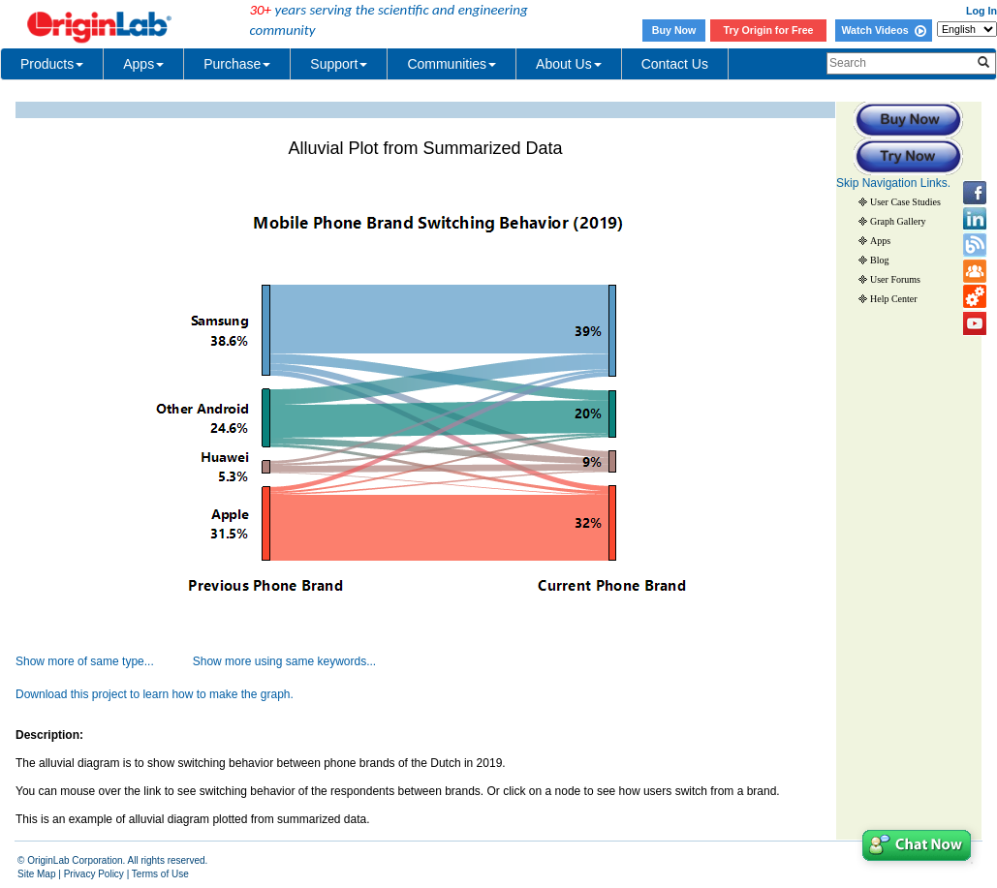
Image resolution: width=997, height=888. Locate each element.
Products (51, 64)
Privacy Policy (94, 874)
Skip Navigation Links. (893, 183)
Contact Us (674, 64)
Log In (981, 10)
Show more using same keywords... (284, 661)
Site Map (36, 874)
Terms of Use (160, 874)
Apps (143, 64)
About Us (569, 64)
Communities (451, 64)
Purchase (236, 64)
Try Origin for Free (769, 30)
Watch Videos (883, 30)
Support (338, 64)
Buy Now (674, 30)
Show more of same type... (85, 661)
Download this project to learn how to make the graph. (155, 694)
